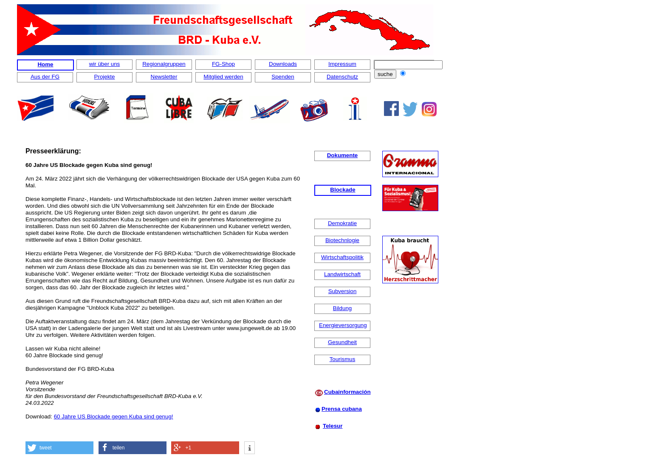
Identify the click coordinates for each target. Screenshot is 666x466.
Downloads (283, 64)
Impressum (342, 64)
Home (45, 64)
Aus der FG (45, 76)
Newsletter (164, 76)
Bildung (342, 308)
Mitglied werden (223, 76)
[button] (59, 447)
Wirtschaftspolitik (342, 257)
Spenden (282, 76)
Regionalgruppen (164, 64)
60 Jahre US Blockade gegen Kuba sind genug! (113, 416)
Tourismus (343, 359)
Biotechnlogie (342, 240)
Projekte (104, 76)
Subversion (342, 291)
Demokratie (342, 223)
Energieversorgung (343, 325)
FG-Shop (223, 64)
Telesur (332, 426)
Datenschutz (342, 76)
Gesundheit (342, 342)
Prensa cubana (342, 409)
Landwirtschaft (342, 274)
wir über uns (104, 64)
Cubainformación (347, 392)
